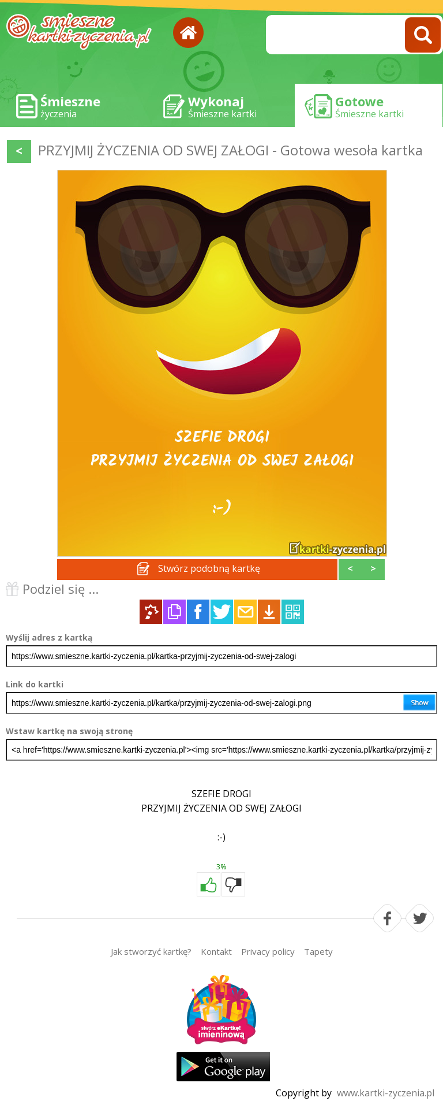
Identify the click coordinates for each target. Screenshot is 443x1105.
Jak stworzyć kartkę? (151, 951)
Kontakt (216, 951)
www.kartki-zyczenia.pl (385, 1093)
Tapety (318, 951)
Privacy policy (268, 951)
